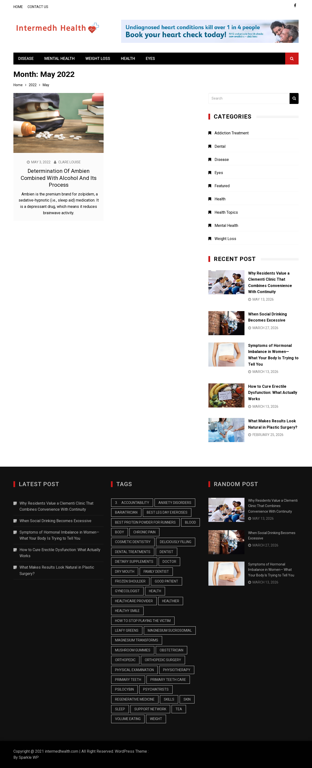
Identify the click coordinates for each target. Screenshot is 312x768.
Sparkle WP (29, 757)
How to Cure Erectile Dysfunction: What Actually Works (272, 392)
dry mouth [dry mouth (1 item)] (124, 572)
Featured (222, 186)
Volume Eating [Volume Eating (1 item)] (128, 719)
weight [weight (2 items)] (156, 719)
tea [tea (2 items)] (179, 709)
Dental (219, 146)
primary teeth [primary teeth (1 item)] (128, 680)
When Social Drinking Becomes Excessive (55, 520)
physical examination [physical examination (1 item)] (134, 670)
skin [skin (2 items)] (187, 699)
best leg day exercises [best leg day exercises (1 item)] (167, 512)
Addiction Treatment (231, 133)
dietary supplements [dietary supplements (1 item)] (134, 562)
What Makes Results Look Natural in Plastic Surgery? (57, 570)
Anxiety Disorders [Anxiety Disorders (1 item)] (174, 503)
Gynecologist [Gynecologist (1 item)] (127, 591)
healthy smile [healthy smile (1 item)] (127, 611)
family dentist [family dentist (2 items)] (156, 572)
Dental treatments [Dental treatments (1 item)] (132, 552)
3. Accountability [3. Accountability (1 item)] (132, 503)
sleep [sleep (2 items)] (120, 709)
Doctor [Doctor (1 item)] (169, 562)
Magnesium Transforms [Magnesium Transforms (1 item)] (136, 640)
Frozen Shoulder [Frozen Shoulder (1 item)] (130, 581)
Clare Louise (69, 162)
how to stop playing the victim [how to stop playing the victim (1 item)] (143, 621)
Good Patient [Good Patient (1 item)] (166, 581)
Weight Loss (97, 58)
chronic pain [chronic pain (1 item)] (144, 532)
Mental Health (59, 58)
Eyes (150, 58)
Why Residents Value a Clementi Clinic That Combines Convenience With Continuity (56, 506)
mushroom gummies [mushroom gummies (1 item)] (132, 650)
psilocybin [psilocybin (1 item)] (124, 689)
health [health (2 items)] (155, 591)
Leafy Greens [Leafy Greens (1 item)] (126, 630)
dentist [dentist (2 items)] (166, 552)
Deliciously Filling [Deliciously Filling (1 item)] (175, 542)
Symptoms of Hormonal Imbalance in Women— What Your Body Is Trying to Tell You (59, 535)
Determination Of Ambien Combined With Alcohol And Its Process (59, 178)
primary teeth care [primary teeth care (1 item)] (168, 680)
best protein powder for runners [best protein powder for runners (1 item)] (145, 522)
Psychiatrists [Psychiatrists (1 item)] (156, 689)
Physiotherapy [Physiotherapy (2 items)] (176, 670)
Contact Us (38, 7)
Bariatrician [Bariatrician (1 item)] (126, 512)
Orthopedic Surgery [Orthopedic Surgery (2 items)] (163, 660)
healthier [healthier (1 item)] (170, 601)
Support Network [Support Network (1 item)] (150, 709)
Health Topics (226, 212)
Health (128, 58)
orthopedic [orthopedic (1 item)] (125, 660)
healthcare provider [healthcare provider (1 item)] (134, 601)
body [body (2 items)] (119, 532)
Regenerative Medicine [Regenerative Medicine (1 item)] (135, 699)
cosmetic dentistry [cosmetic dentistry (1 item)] (133, 542)
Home (18, 7)
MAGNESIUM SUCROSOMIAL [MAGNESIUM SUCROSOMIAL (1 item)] (170, 630)
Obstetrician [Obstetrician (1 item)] (171, 650)
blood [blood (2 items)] (190, 522)
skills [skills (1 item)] (169, 699)
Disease (26, 58)
